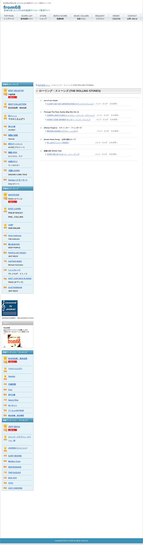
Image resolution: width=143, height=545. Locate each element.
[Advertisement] (29, 52)
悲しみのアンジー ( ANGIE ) (58, 143)
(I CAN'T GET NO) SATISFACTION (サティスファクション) (70, 104)
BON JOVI (12, 478)
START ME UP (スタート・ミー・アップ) (63, 154)
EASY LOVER (14, 209)
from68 (35, 8)
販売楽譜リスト (44, 85)
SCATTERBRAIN (15, 287)
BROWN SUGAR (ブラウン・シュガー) (62, 131)
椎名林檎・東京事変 (16, 415)
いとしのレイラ (14, 270)
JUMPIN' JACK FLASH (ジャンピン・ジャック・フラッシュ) (71, 115)
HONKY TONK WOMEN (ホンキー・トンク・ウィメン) (68, 119)
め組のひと (13, 161)
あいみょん (12, 405)
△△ (12, 346)
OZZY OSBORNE (15, 488)
